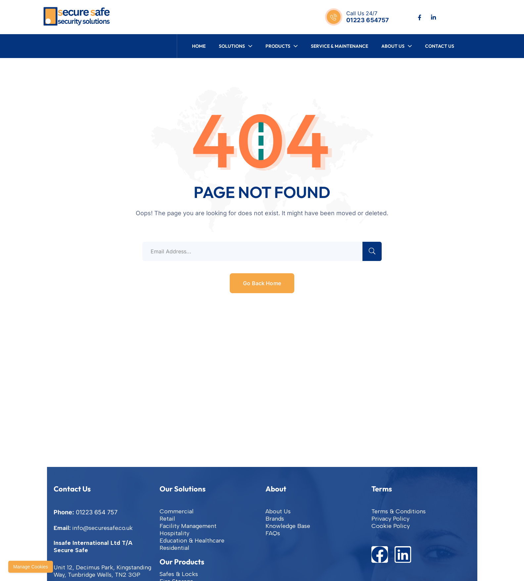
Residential (174, 547)
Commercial (177, 511)
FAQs (272, 533)
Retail (167, 518)
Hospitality (174, 533)
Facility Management (188, 526)
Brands (274, 518)
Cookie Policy (390, 526)
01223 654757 (367, 20)
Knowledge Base (287, 526)
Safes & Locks (179, 574)
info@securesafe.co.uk (102, 528)
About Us (278, 511)
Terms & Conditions (398, 511)
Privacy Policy (390, 518)
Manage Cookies (30, 566)
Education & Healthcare (192, 540)
